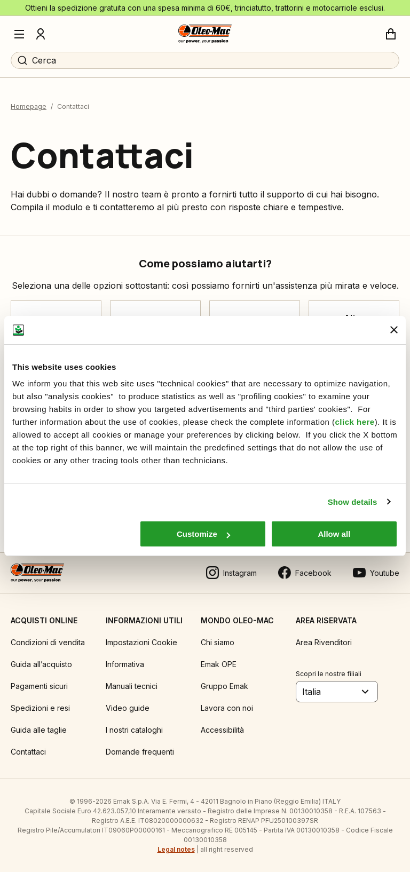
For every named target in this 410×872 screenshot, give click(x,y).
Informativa (125, 664)
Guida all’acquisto (41, 664)
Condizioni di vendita (48, 642)
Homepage (28, 106)
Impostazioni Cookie (141, 642)
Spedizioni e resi (40, 707)
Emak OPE (218, 664)
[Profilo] (40, 34)
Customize (203, 533)
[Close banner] (394, 330)
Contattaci (28, 751)
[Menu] (19, 34)
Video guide (127, 707)
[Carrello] (390, 34)
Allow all (334, 533)
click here (354, 421)
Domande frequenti (140, 751)
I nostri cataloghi (134, 729)
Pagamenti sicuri (39, 686)
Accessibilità (222, 729)
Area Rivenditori (324, 642)
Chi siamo (217, 642)
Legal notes (176, 849)
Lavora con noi (227, 707)
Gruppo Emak (224, 686)
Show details (352, 501)
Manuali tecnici (131, 686)
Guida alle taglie (39, 729)
